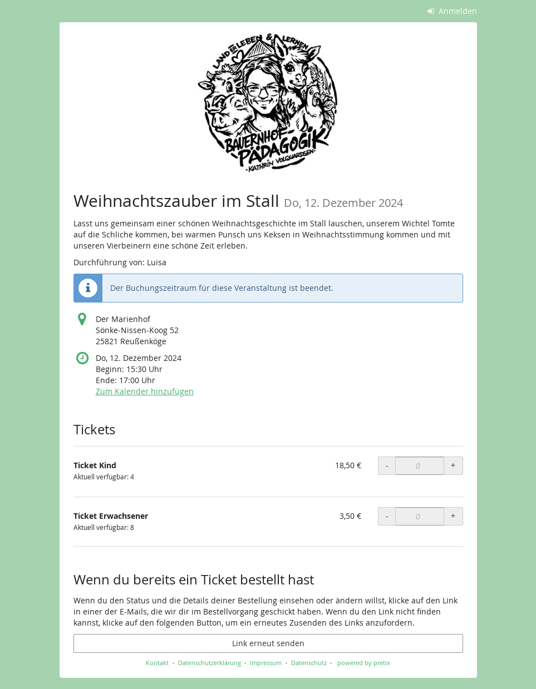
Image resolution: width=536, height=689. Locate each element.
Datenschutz (309, 662)
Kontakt (157, 662)
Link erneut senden (268, 643)
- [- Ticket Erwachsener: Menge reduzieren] (387, 515)
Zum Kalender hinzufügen (145, 391)
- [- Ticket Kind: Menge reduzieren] (387, 465)
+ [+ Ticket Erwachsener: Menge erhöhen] (453, 515)
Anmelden (452, 11)
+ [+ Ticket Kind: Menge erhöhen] (453, 465)
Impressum (266, 662)
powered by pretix (363, 662)
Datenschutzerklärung (209, 662)
